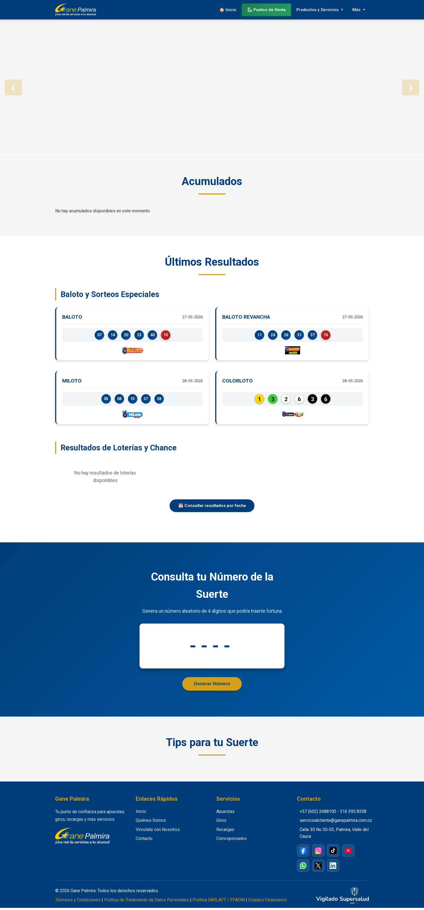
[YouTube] (348, 853)
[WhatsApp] (303, 868)
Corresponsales (231, 840)
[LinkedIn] (333, 868)
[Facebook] (303, 853)
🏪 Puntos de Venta (262, 9)
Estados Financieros (267, 902)
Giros (221, 822)
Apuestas (225, 813)
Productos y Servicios (315, 9)
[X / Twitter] (318, 868)
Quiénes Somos (151, 822)
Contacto (144, 840)
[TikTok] (333, 853)
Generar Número (212, 685)
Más (356, 9)
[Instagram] (318, 853)
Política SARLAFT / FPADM (219, 902)
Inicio (141, 813)
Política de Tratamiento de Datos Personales (146, 902)
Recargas (225, 831)
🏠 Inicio (223, 9)
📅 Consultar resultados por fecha (212, 507)
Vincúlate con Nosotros (158, 831)
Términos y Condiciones (78, 902)
